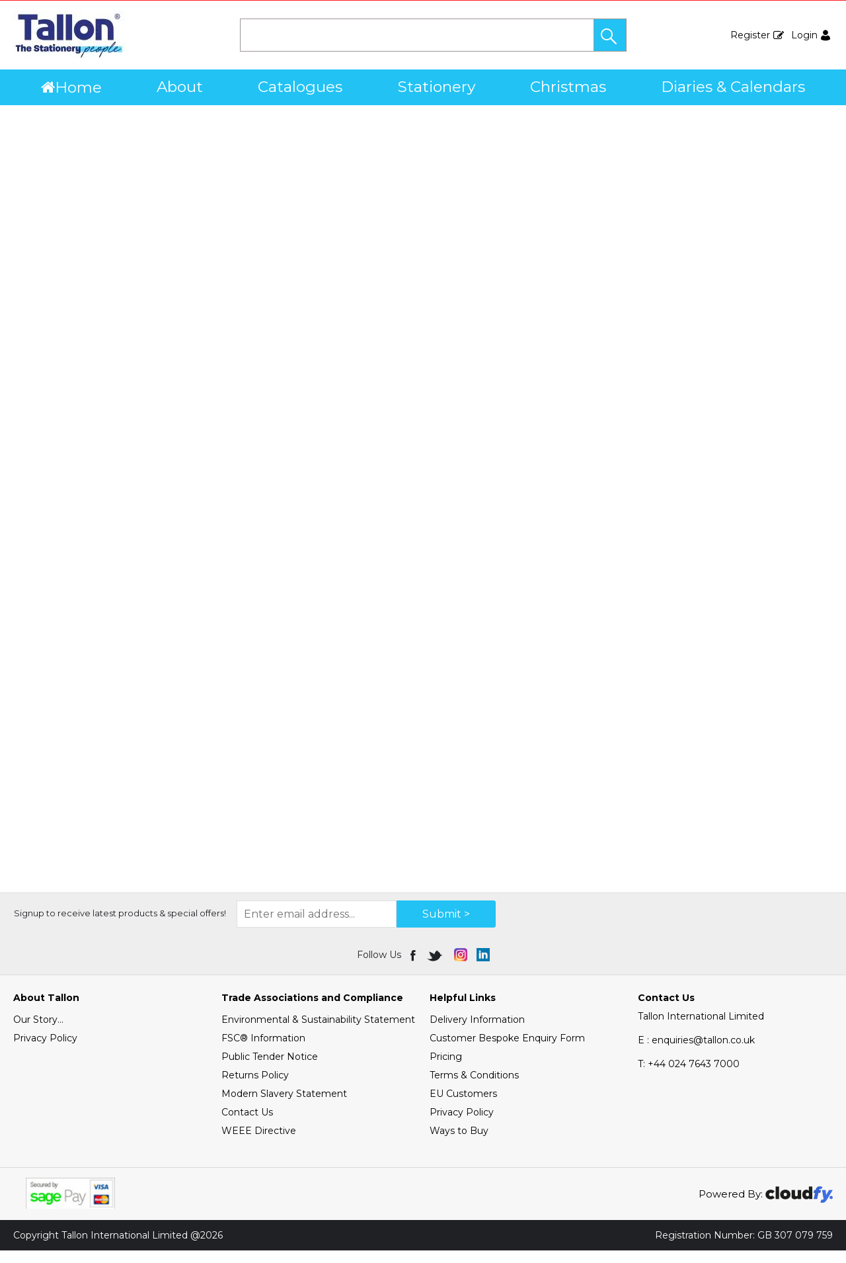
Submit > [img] (446, 926)
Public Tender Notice (269, 1069)
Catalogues (300, 86)
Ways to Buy (459, 1143)
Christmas (568, 86)
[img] (414, 967)
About (180, 86)
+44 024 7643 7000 (689, 1076)
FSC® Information (263, 1051)
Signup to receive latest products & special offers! (120, 925)
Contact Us (247, 1125)
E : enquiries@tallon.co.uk (696, 1053)
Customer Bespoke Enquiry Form (507, 1051)
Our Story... (38, 1032)
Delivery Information (477, 1032)
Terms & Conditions (474, 1088)
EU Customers (463, 1106)
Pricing (446, 1069)
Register (750, 35)
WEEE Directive (258, 1143)
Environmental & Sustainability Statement (318, 1032)
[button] (610, 35)
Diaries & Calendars (733, 86)
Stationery (436, 86)
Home (71, 87)
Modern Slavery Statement (284, 1106)
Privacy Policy (45, 1051)
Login (804, 35)
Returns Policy (255, 1088)
